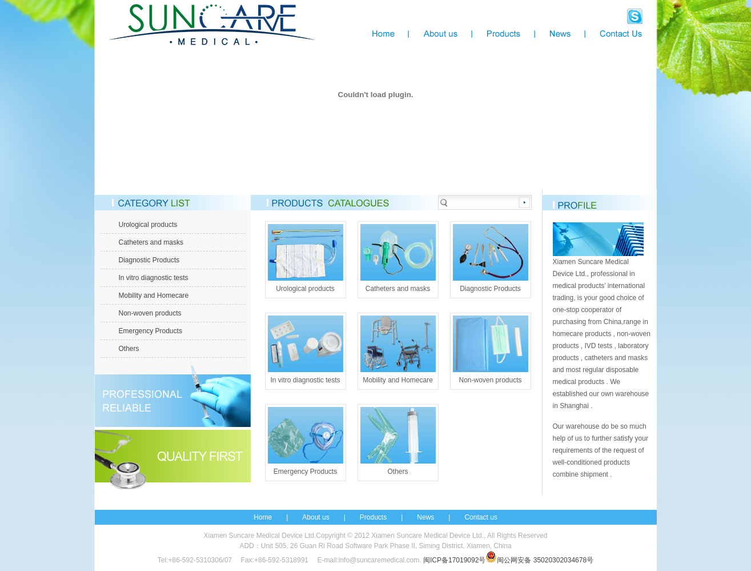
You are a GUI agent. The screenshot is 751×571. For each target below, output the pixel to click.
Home (263, 517)
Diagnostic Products (149, 260)
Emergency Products (150, 331)
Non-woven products (150, 313)
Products (373, 517)
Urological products (148, 225)
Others (129, 349)
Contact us (480, 517)
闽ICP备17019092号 (454, 560)
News (425, 517)
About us (315, 517)
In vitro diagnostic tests (153, 278)
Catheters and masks (151, 242)
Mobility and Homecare (154, 296)
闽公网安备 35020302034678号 (539, 560)
